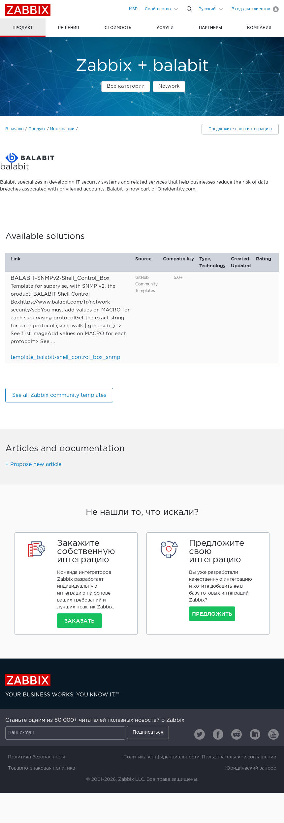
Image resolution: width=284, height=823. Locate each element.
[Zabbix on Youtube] (273, 734)
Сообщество (158, 9)
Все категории (125, 86)
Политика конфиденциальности (161, 757)
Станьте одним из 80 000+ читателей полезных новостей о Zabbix (94, 720)
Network (169, 86)
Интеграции (62, 129)
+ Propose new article (33, 464)
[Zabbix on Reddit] (236, 734)
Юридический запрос (250, 768)
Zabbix (27, 10)
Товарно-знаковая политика (41, 768)
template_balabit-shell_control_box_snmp (65, 357)
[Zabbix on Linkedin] (255, 734)
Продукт (37, 129)
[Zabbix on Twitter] (199, 734)
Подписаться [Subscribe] (148, 732)
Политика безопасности (36, 757)
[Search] (189, 9)
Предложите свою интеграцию (240, 129)
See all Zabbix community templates (59, 395)
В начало (14, 129)
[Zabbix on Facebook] (218, 734)
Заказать (79, 621)
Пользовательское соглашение (239, 757)
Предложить (212, 614)
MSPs (134, 9)
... (53, 341)
